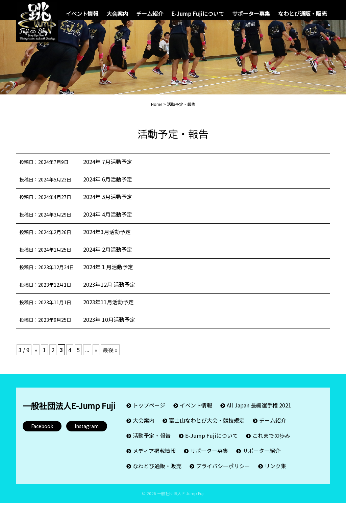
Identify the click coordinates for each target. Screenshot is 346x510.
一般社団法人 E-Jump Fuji (180, 500)
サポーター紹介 (261, 457)
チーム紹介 (149, 13)
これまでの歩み (271, 442)
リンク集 (275, 473)
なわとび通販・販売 (302, 13)
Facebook (42, 432)
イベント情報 (82, 13)
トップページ (149, 412)
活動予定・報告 (152, 442)
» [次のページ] (96, 356)
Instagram (87, 432)
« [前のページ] (36, 356)
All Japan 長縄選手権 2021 (259, 412)
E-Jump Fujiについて (197, 13)
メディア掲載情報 (154, 457)
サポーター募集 (251, 13)
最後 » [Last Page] (110, 356)
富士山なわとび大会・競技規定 (207, 427)
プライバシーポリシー (223, 473)
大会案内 (117, 13)
